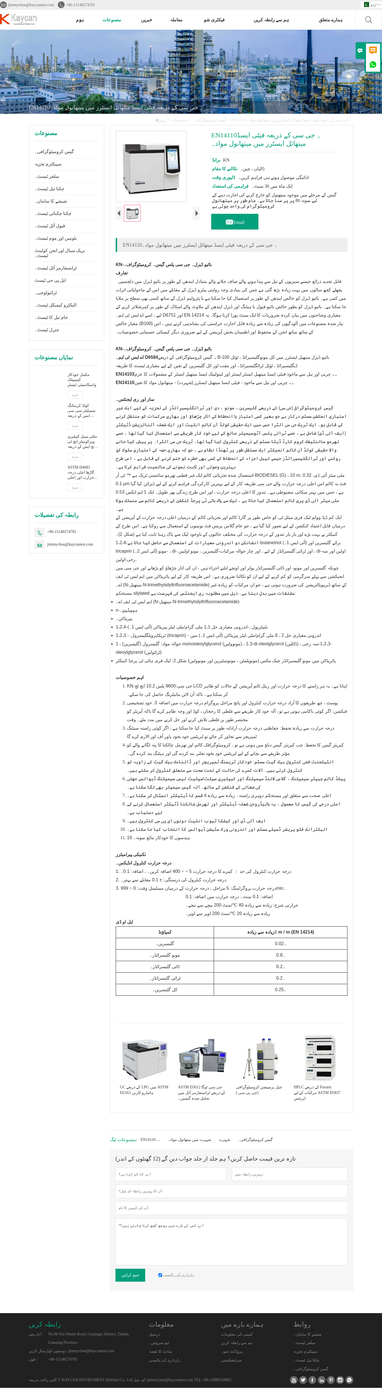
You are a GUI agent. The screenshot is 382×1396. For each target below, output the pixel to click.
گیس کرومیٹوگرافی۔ (209, 120)
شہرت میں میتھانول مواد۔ (189, 1148)
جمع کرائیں (130, 1283)
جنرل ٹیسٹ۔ (47, 329)
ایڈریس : (36, 1342)
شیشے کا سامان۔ (51, 201)
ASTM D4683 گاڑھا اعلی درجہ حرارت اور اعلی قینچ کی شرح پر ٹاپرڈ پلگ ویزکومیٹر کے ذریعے (80, 472)
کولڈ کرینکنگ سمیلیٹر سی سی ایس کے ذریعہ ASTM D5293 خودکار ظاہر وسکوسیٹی (81, 410)
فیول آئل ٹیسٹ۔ (50, 225)
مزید (75, 395)
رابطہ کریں (45, 1332)
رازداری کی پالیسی (164, 1368)
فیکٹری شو (214, 19)
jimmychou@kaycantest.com (31, 5)
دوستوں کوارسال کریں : (48, 1359)
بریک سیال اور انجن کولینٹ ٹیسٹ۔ (60, 253)
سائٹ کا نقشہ (160, 1360)
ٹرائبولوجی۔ (46, 292)
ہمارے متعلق (330, 19)
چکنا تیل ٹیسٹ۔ (49, 188)
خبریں (146, 19)
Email (234, 221)
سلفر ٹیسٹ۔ (47, 176)
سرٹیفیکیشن (231, 1368)
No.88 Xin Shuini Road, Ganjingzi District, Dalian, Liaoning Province (88, 1346)
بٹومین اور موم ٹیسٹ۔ (56, 238)
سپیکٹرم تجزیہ (48, 164)
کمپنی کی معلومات (237, 1342)
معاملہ (176, 19)
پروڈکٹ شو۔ (232, 1360)
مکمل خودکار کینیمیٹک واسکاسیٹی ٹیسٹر (81, 380)
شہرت (224, 1148)
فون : (33, 1367)
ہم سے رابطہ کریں (271, 19)
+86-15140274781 (80, 5)
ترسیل (154, 1342)
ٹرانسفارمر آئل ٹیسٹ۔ (56, 267)
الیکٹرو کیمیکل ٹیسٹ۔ (55, 305)
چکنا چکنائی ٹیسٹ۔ (53, 213)
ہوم (80, 19)
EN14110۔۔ (150, 1148)
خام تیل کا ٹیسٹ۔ (51, 317)
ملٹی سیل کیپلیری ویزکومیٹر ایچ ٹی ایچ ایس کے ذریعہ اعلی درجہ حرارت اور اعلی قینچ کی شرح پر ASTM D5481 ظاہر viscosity (82, 441)
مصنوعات (112, 19)
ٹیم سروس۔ (159, 1351)
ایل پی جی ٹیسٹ (50, 280)
